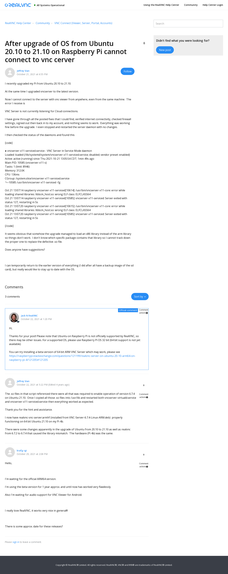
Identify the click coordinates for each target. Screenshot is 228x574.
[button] (144, 37)
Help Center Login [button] (213, 4)
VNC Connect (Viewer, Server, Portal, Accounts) (83, 23)
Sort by (138, 296)
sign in (16, 542)
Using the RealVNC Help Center (161, 4)
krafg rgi (22, 450)
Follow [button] (128, 71)
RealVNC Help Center (18, 23)
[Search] (188, 23)
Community (191, 4)
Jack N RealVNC (29, 315)
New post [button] (165, 50)
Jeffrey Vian (23, 70)
